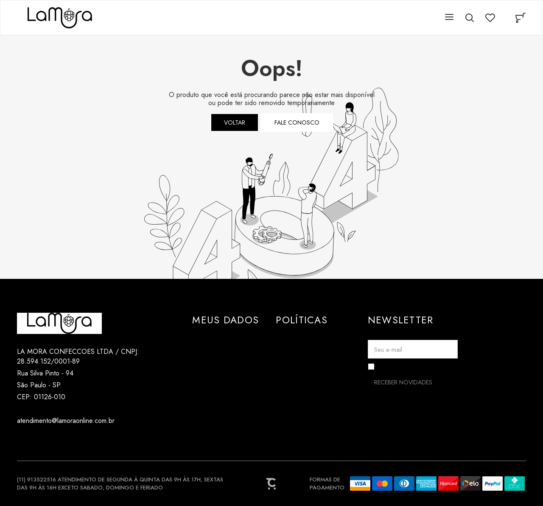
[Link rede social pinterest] (56, 441)
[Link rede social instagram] (22, 441)
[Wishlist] (490, 18)
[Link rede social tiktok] (39, 441)
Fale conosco (296, 122)
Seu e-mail (388, 349)
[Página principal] (59, 17)
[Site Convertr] (271, 483)
